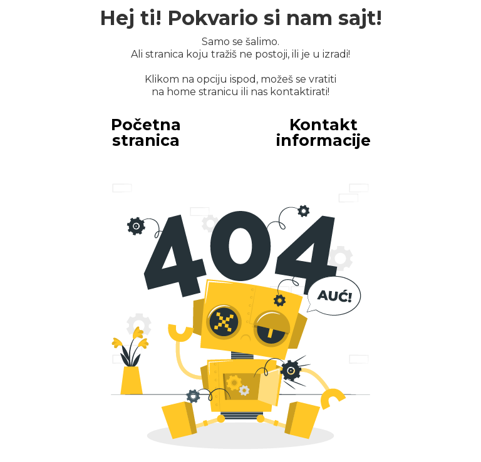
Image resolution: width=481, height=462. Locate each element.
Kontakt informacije (323, 132)
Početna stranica (146, 132)
